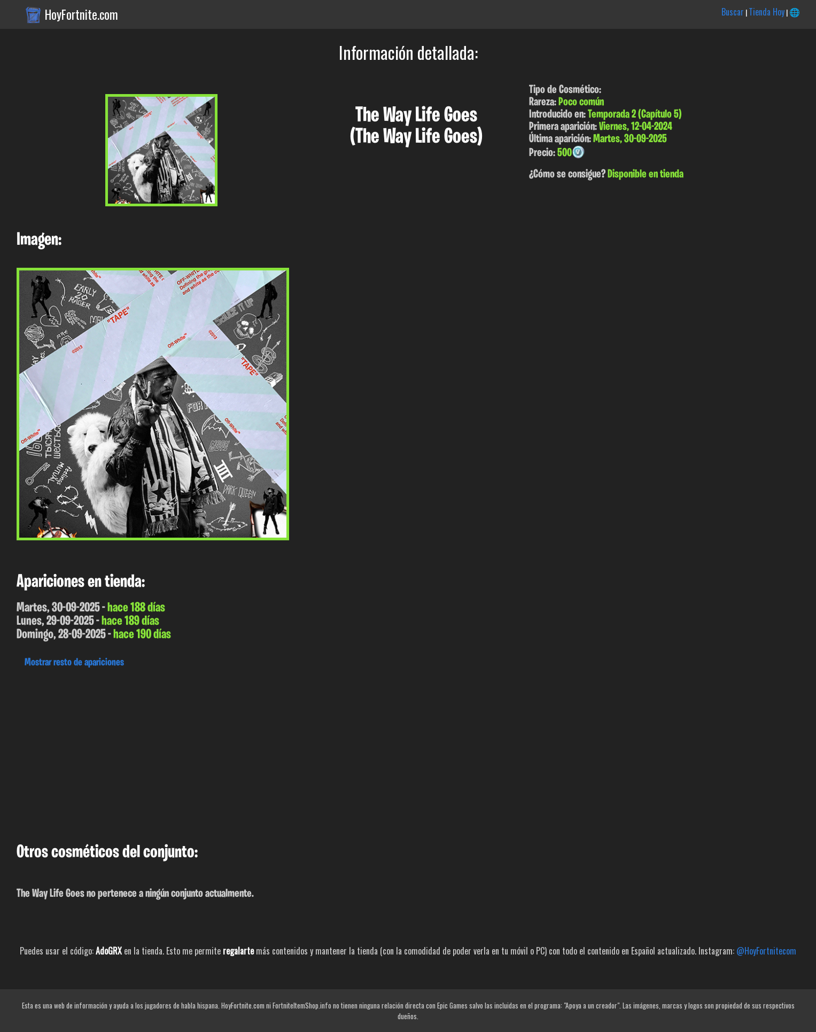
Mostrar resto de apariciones (74, 662)
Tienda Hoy (766, 11)
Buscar (732, 11)
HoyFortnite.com (81, 14)
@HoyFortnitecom (766, 950)
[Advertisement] (320, 752)
